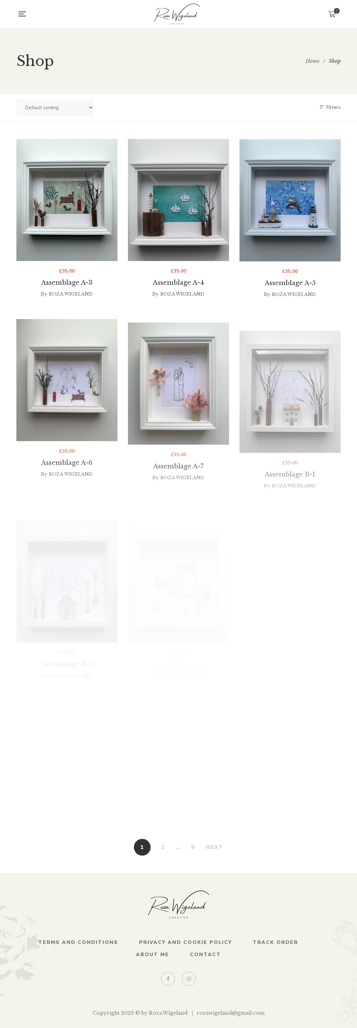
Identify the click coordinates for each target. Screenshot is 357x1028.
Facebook (168, 978)
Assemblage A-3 (66, 286)
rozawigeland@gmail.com (231, 1013)
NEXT (214, 847)
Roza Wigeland (71, 297)
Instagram (189, 978)
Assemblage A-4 (178, 288)
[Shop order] (55, 107)
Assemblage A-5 (290, 291)
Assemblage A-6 (66, 487)
